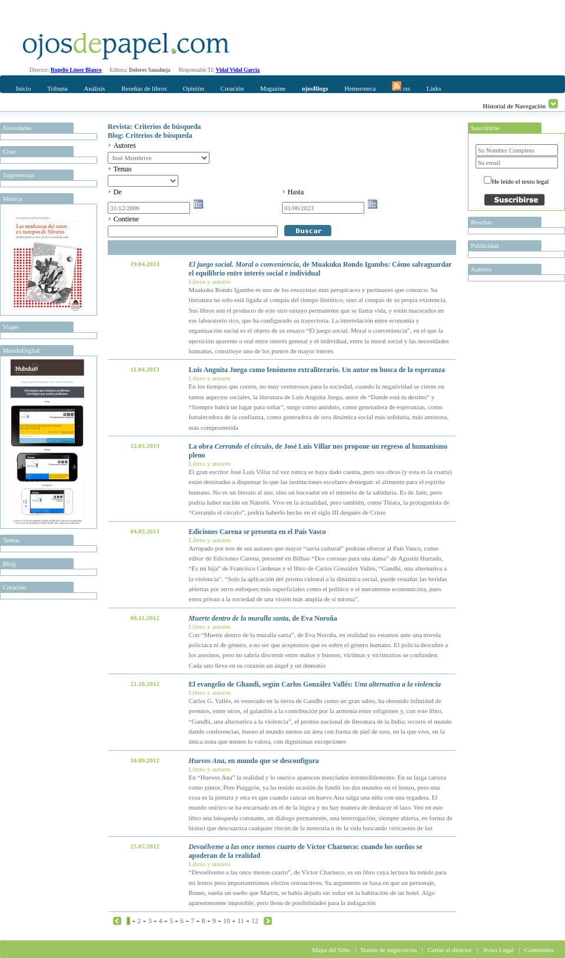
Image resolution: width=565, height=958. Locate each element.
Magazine (272, 88)
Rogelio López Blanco (76, 70)
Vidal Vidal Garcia (238, 70)
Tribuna (57, 88)
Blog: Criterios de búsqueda (150, 135)
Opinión (193, 88)
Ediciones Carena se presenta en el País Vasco (257, 532)
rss (401, 86)
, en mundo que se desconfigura (254, 761)
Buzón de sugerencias (389, 949)
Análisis (94, 88)
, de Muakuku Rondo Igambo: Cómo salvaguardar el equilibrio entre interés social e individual (320, 268)
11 (240, 921)
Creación (232, 88)
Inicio (23, 88)
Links (434, 88)
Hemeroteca (359, 88)
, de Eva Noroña (263, 618)
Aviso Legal (498, 949)
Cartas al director (449, 949)
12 (254, 921)
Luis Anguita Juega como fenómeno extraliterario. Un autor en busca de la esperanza (317, 370)
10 (226, 921)
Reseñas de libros (144, 88)
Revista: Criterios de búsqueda (154, 126)
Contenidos (539, 949)
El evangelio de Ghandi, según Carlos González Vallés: (315, 684)
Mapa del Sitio (331, 949)
